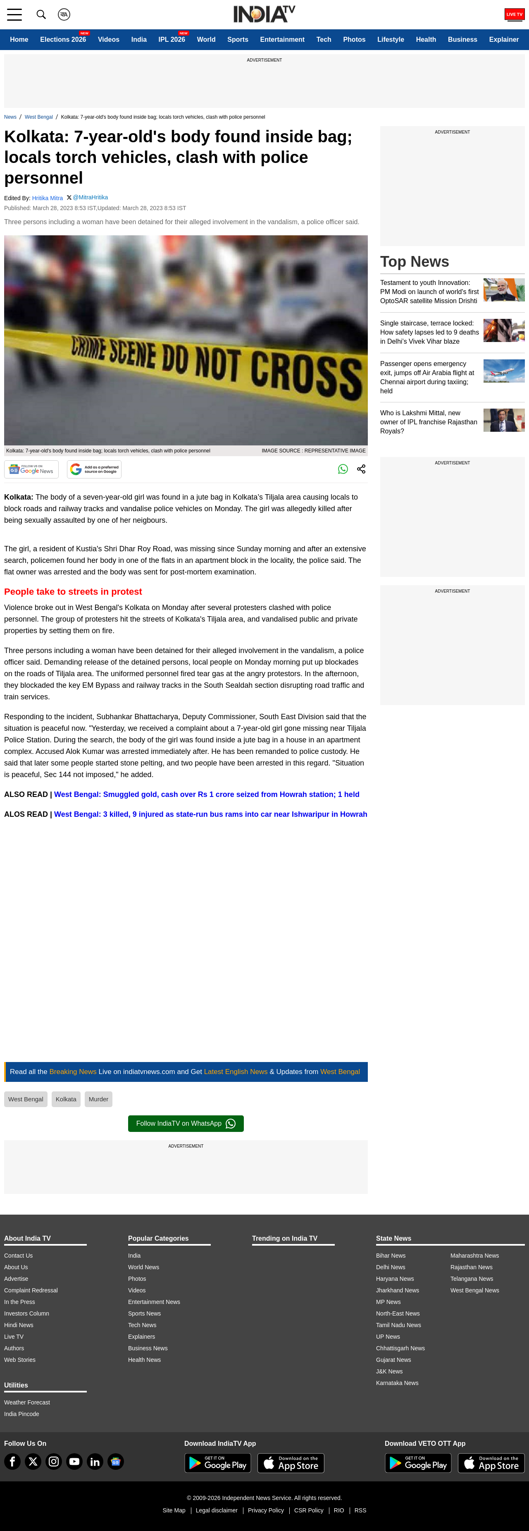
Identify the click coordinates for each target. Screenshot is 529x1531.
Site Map (173, 1510)
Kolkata (66, 1099)
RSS (361, 1510)
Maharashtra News (474, 1255)
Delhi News (390, 1267)
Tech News (142, 1325)
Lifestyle (390, 39)
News (10, 117)
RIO (339, 1510)
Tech (324, 39)
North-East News (398, 1313)
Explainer (504, 39)
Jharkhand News (397, 1290)
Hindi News (18, 1325)
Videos (108, 39)
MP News (388, 1302)
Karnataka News (397, 1383)
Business (462, 39)
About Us (16, 1267)
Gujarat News (393, 1359)
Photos (354, 39)
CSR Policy (309, 1510)
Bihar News (391, 1255)
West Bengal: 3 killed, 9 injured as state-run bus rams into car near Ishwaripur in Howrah (210, 814)
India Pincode (21, 1414)
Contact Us (18, 1255)
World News (143, 1267)
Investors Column (26, 1313)
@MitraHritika (90, 197)
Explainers (141, 1336)
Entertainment (282, 39)
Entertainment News (154, 1302)
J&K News (389, 1371)
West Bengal (39, 117)
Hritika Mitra (47, 198)
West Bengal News (474, 1290)
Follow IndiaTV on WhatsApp (186, 1124)
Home (19, 39)
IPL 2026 (172, 39)
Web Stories (20, 1359)
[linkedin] (95, 1461)
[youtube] (74, 1461)
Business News (148, 1348)
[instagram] (53, 1461)
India (139, 39)
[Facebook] (12, 1461)
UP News (388, 1336)
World (206, 39)
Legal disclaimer (217, 1510)
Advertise (16, 1278)
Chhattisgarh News (400, 1348)
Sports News (144, 1313)
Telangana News (471, 1278)
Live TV (14, 1336)
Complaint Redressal (31, 1290)
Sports (237, 39)
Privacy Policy (266, 1510)
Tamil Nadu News (398, 1325)
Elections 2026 (63, 39)
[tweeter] (33, 1461)
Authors (14, 1348)
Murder (99, 1099)
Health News (144, 1359)
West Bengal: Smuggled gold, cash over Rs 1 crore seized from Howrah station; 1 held (207, 794)
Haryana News (395, 1278)
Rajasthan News (471, 1267)
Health (426, 39)
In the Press (19, 1302)
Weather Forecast (27, 1402)
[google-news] (115, 1461)
